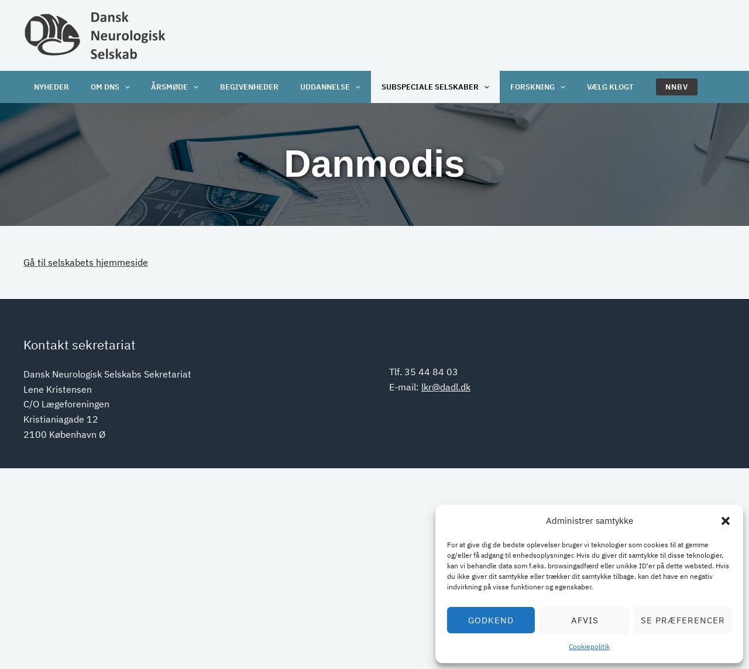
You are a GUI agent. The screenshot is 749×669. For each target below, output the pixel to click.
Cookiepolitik (589, 646)
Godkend (491, 620)
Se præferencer (683, 620)
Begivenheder (236, 87)
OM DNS (104, 87)
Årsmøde (165, 87)
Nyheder (49, 87)
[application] (119, 87)
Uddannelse (313, 87)
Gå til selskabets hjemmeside (85, 262)
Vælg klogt (581, 87)
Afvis (585, 620)
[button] (725, 521)
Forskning (512, 87)
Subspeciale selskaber (414, 87)
